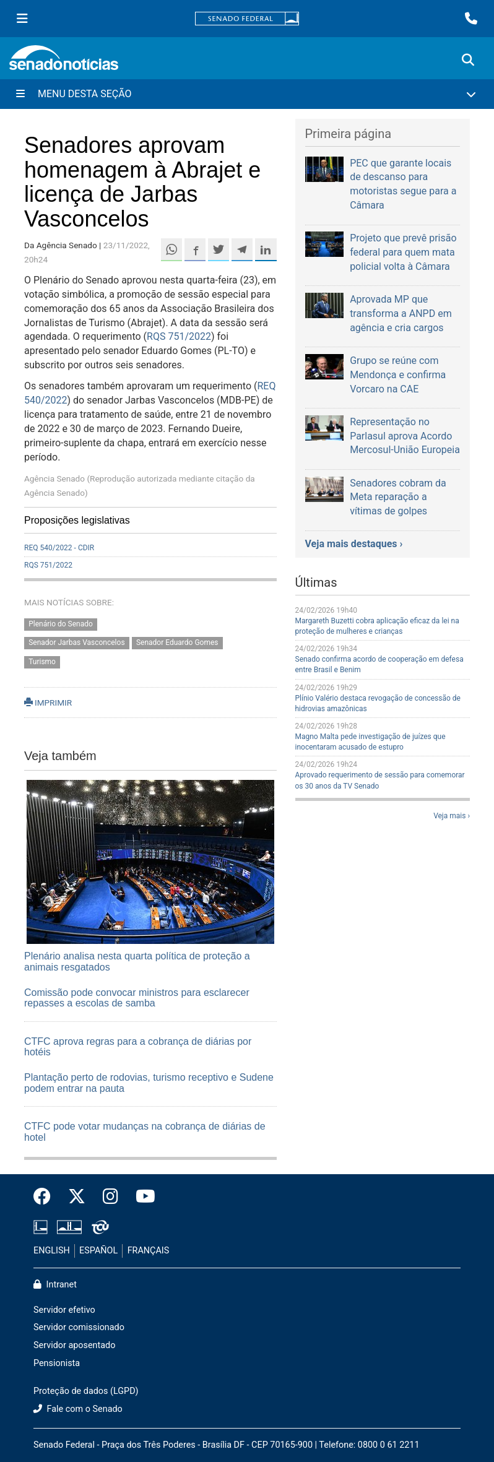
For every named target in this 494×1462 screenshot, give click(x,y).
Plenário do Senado (60, 624)
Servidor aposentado (74, 1345)
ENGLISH (51, 1250)
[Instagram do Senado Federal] (110, 1197)
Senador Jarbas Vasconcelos (76, 643)
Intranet (55, 1284)
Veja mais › (451, 815)
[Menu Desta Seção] (247, 94)
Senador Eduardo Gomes (177, 643)
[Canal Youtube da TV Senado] (141, 1197)
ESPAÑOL (98, 1250)
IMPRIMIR (48, 702)
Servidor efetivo (64, 1310)
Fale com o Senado (78, 1409)
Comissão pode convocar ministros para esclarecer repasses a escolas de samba (136, 998)
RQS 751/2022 (179, 336)
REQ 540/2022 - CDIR (59, 547)
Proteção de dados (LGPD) (86, 1391)
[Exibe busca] (468, 60)
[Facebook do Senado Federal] (46, 1197)
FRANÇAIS (149, 1250)
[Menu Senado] (22, 18)
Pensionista (56, 1363)
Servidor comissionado (78, 1327)
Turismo (42, 662)
